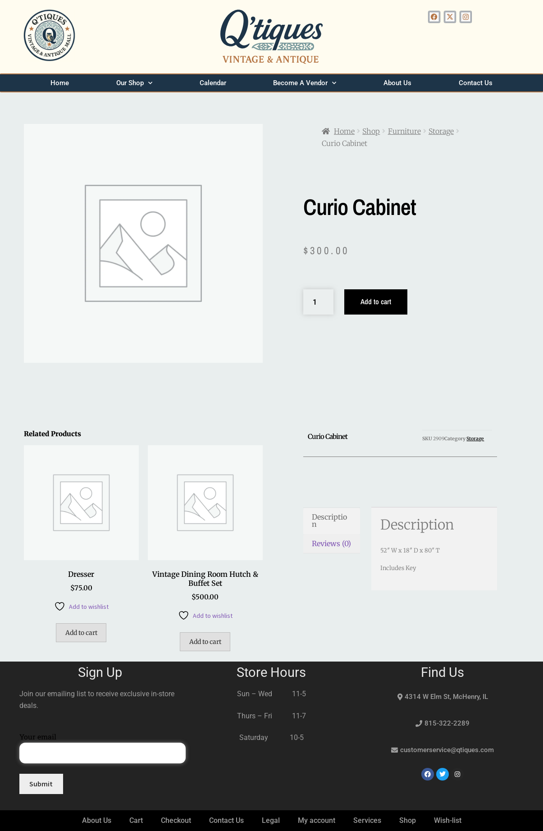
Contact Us (476, 83)
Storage (441, 131)
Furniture (404, 131)
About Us (397, 83)
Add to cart (375, 301)
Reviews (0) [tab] (331, 543)
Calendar (213, 83)
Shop (371, 131)
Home (59, 83)
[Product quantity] (318, 302)
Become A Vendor (304, 83)
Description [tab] (329, 520)
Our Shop (134, 83)
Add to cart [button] (81, 633)
